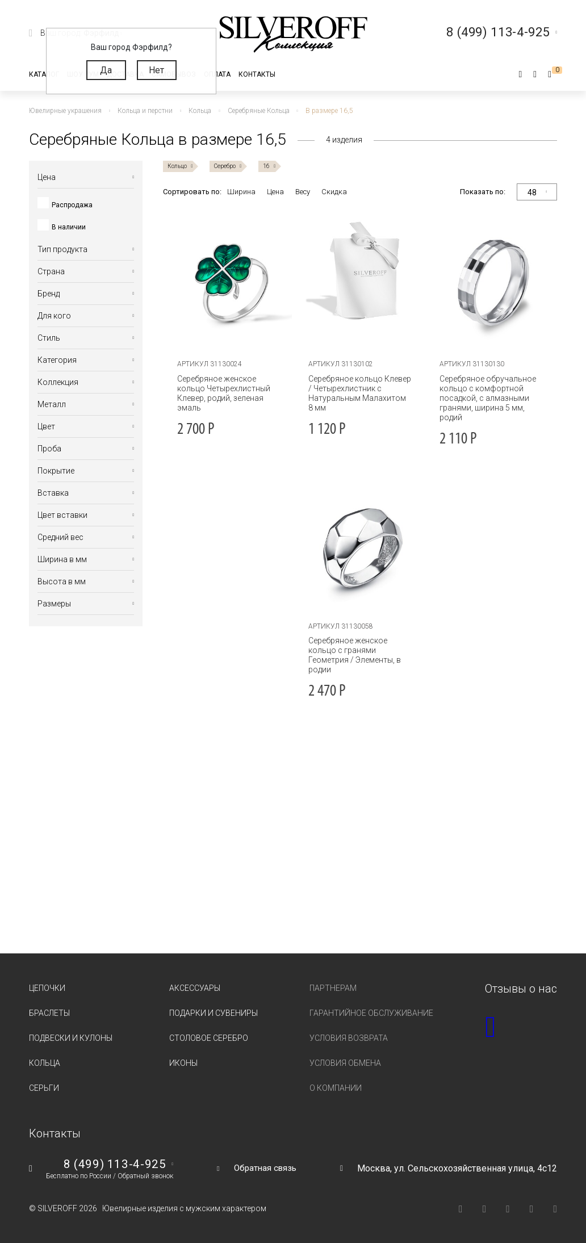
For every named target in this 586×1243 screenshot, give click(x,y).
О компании (335, 1088)
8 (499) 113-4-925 (114, 1164)
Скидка (334, 191)
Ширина (241, 191)
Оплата (217, 74)
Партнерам (333, 988)
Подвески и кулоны (70, 1038)
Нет (156, 70)
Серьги (44, 1088)
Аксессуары (194, 988)
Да (106, 70)
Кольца (44, 1063)
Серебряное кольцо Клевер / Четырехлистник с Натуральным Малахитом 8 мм (359, 393)
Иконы (183, 1063)
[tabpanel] (229, 280)
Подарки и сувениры (213, 1013)
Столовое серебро (208, 1038)
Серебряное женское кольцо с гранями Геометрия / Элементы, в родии (353, 655)
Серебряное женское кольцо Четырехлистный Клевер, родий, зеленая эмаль (221, 393)
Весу (302, 191)
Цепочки (47, 988)
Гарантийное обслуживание (371, 1013)
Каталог (44, 74)
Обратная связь (265, 1167)
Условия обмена (345, 1063)
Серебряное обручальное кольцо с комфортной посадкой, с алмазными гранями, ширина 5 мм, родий (486, 398)
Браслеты (49, 1013)
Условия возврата (348, 1038)
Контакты (256, 74)
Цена (275, 191)
